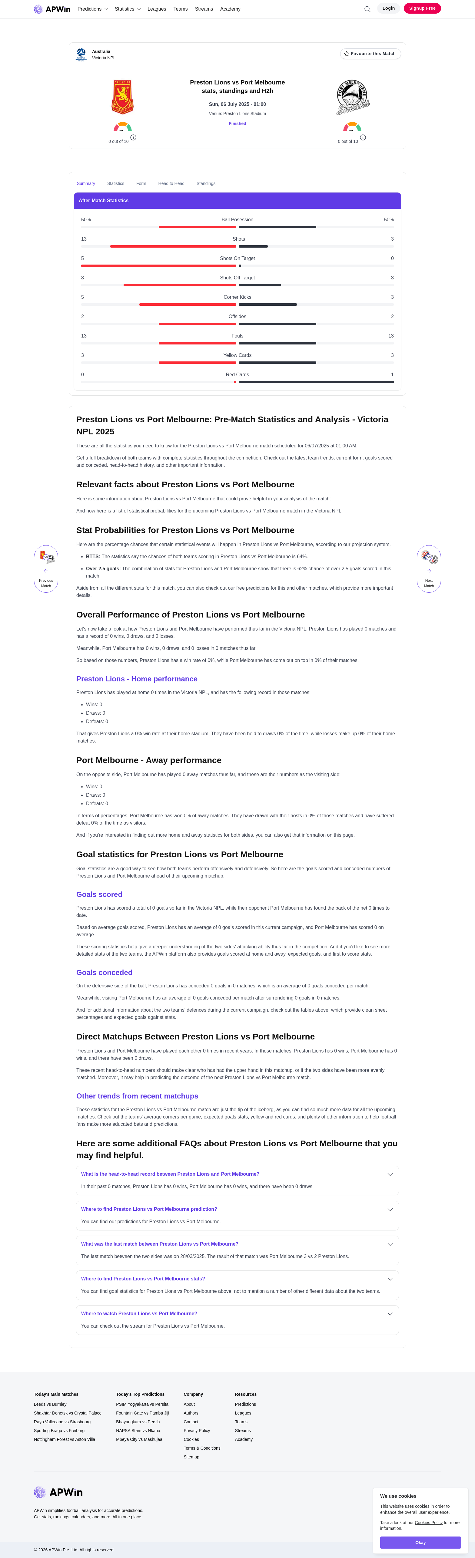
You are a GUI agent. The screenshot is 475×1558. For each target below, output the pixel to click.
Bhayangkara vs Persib (138, 1421)
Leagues (157, 9)
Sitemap (191, 1456)
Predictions (93, 9)
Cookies (191, 1439)
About (189, 1404)
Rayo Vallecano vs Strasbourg (62, 1421)
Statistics (128, 9)
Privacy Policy (197, 1430)
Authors (191, 1413)
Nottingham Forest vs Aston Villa (64, 1439)
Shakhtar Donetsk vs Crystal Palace (67, 1413)
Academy (230, 9)
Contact (191, 1421)
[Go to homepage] (52, 9)
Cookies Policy (429, 1522)
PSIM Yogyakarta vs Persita (142, 1404)
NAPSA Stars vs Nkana (138, 1430)
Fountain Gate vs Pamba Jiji (142, 1413)
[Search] (367, 9)
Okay (420, 1542)
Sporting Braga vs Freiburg (59, 1430)
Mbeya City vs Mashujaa (139, 1439)
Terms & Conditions (202, 1448)
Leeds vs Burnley (50, 1404)
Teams (181, 9)
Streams (204, 9)
